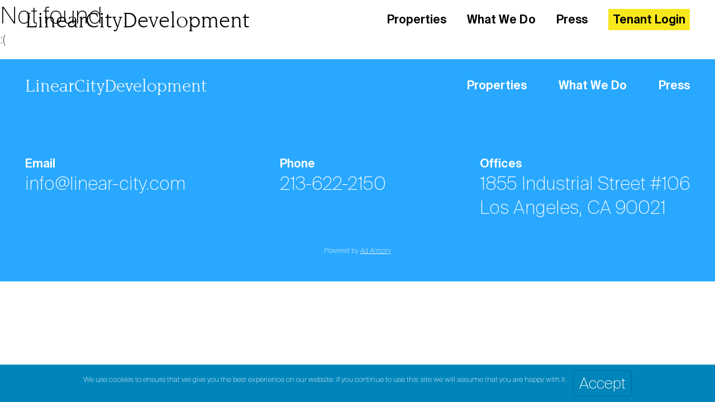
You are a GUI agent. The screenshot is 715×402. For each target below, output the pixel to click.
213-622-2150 (332, 183)
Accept (602, 383)
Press (572, 19)
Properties (416, 19)
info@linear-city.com (105, 183)
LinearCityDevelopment (137, 20)
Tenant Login (649, 19)
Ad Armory (375, 250)
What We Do (501, 19)
